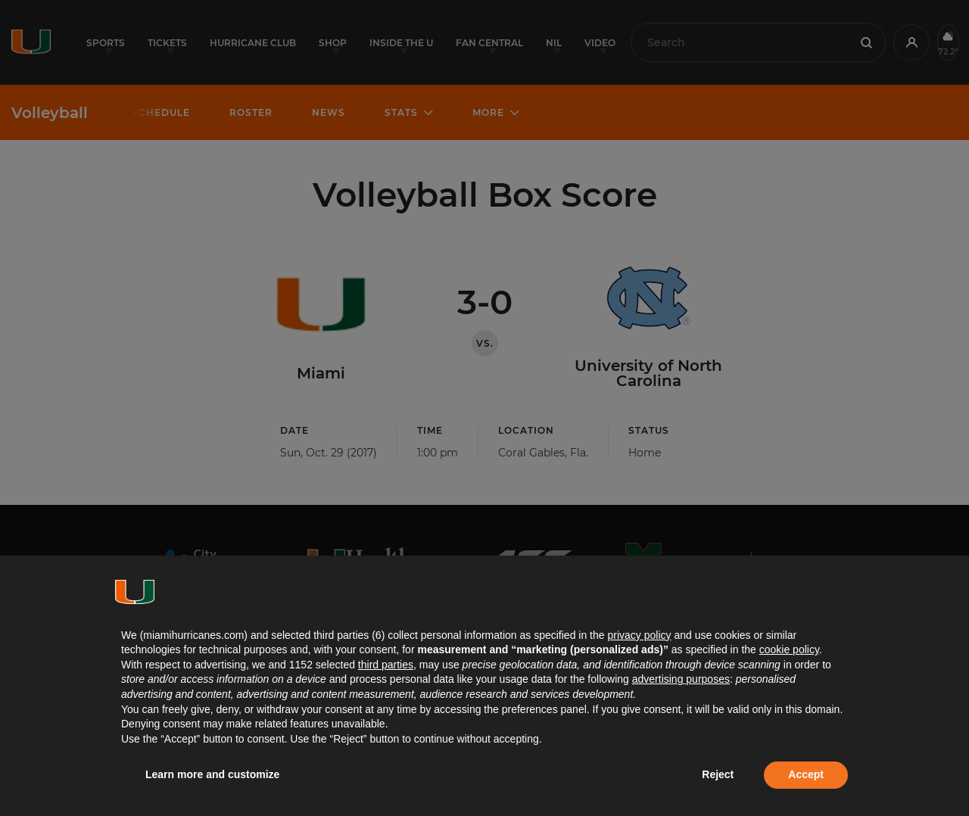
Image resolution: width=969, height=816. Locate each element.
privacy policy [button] (639, 635)
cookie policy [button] (789, 649)
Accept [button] (806, 774)
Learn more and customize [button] (212, 774)
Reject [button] (718, 774)
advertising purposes (681, 679)
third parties (385, 665)
